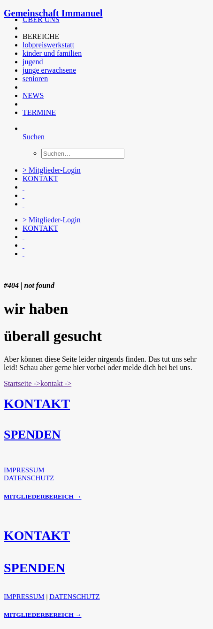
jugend (33, 62)
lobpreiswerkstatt (48, 45)
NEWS (33, 95)
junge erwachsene (49, 70)
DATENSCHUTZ (29, 478)
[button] (23, 28)
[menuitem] (109, 19)
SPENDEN (32, 434)
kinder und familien (52, 53)
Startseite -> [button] (22, 383)
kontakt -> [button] (55, 383)
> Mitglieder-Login (52, 170)
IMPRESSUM (24, 470)
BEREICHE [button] (41, 36)
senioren (35, 79)
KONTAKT (40, 178)
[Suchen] (34, 137)
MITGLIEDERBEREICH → (42, 496)
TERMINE (39, 112)
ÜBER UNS (41, 19)
